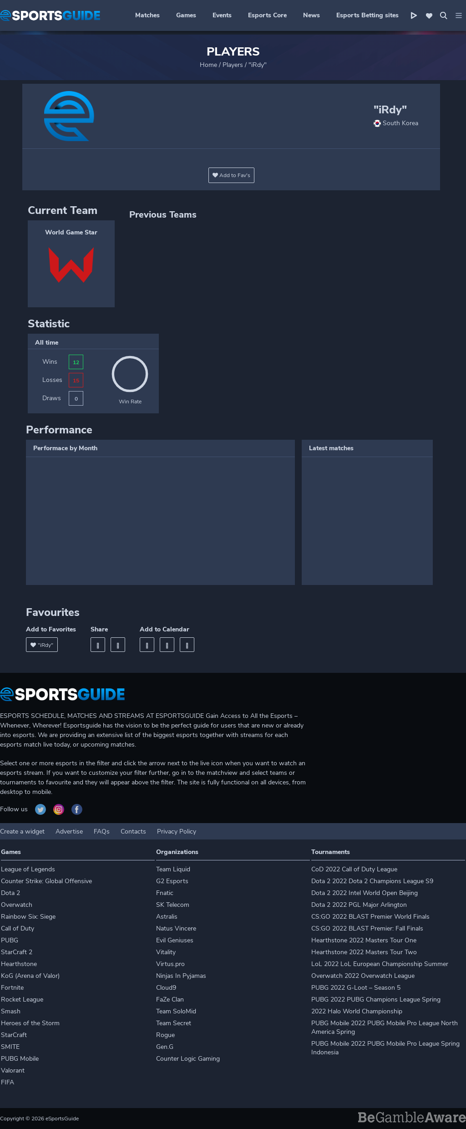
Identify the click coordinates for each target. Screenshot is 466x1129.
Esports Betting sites (367, 15)
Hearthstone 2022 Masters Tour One (363, 940)
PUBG (9, 940)
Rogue (165, 1035)
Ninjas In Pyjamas (181, 975)
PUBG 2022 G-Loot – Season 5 (355, 987)
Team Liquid (173, 869)
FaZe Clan (170, 999)
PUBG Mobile (20, 1058)
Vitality (166, 952)
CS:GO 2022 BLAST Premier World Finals (370, 916)
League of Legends (28, 869)
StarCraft (14, 1035)
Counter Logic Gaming (188, 1058)
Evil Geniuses (174, 940)
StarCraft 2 (16, 952)
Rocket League (22, 999)
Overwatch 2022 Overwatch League (363, 975)
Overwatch (16, 904)
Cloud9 (166, 987)
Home (208, 65)
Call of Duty (17, 928)
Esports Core (267, 15)
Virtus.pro (170, 964)
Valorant (13, 1070)
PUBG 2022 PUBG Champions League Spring (376, 999)
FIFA (7, 1082)
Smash (10, 1011)
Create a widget (22, 831)
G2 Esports (172, 881)
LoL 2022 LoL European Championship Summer (379, 964)
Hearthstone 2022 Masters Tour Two (364, 952)
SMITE (10, 1047)
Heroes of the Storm (30, 1023)
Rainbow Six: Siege (28, 916)
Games (186, 15)
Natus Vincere (176, 928)
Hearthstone (19, 964)
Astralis (166, 916)
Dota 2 (10, 893)
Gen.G (164, 1047)
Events (222, 15)
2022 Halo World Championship (356, 1011)
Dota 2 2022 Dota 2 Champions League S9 (372, 881)
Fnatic (164, 893)
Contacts (133, 831)
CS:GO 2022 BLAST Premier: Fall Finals (367, 928)
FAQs (102, 831)
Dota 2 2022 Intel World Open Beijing (364, 893)
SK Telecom (172, 904)
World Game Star (71, 232)
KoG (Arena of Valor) (30, 975)
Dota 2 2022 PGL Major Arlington (359, 904)
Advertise (69, 831)
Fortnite (12, 987)
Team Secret (173, 1023)
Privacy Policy (176, 831)
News (311, 15)
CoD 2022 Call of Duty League (354, 869)
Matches (147, 15)
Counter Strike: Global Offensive (46, 881)
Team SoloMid (176, 1011)
